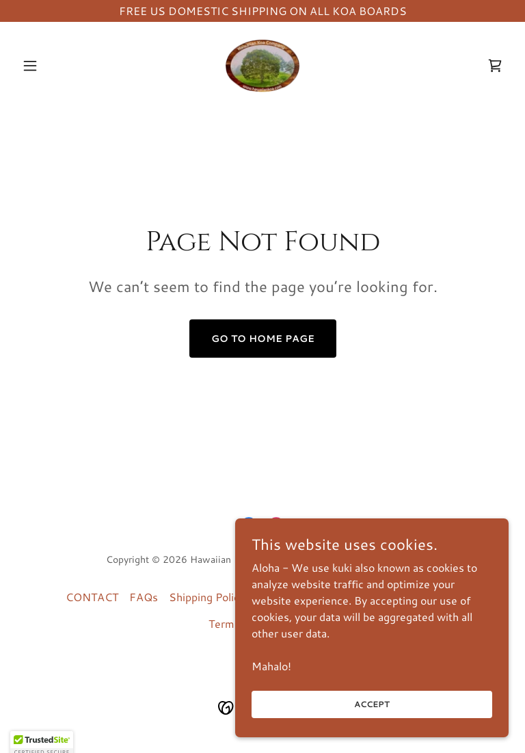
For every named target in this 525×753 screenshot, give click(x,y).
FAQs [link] (143, 597)
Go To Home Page (262, 338)
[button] (53, 65)
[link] (262, 65)
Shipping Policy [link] (207, 597)
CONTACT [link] (92, 597)
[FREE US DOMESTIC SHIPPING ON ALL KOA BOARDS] (262, 11)
